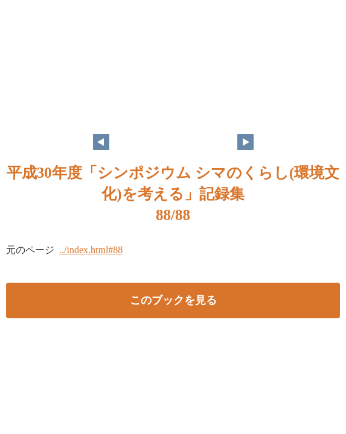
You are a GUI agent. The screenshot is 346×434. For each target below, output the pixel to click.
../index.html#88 (91, 250)
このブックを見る (173, 300)
